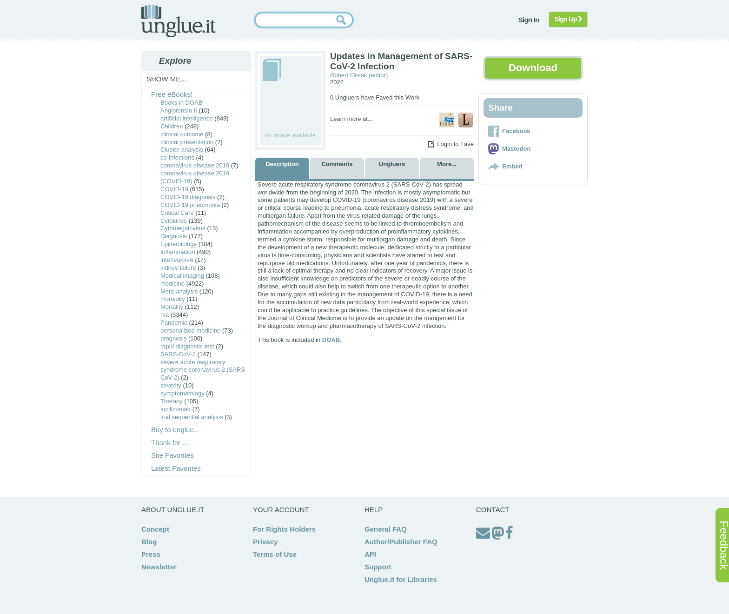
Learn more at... (351, 118)
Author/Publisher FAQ (400, 542)
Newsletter (159, 567)
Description (282, 163)
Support (377, 567)
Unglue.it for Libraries (400, 579)
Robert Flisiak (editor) (359, 75)
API (370, 554)
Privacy (265, 542)
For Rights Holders (284, 529)
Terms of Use (275, 554)
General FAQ (385, 529)
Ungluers (392, 163)
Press (150, 554)
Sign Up (568, 19)
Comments (336, 163)
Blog (149, 542)
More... (447, 163)
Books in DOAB (181, 102)
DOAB (331, 339)
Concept (155, 529)
